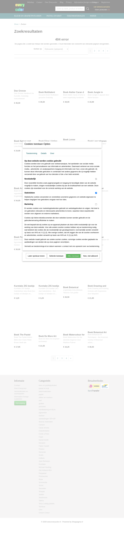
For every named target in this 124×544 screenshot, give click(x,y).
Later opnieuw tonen (36, 259)
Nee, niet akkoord (90, 259)
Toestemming (31, 157)
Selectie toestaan (56, 259)
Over (52, 157)
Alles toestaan (73, 259)
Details (43, 157)
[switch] (96, 182)
